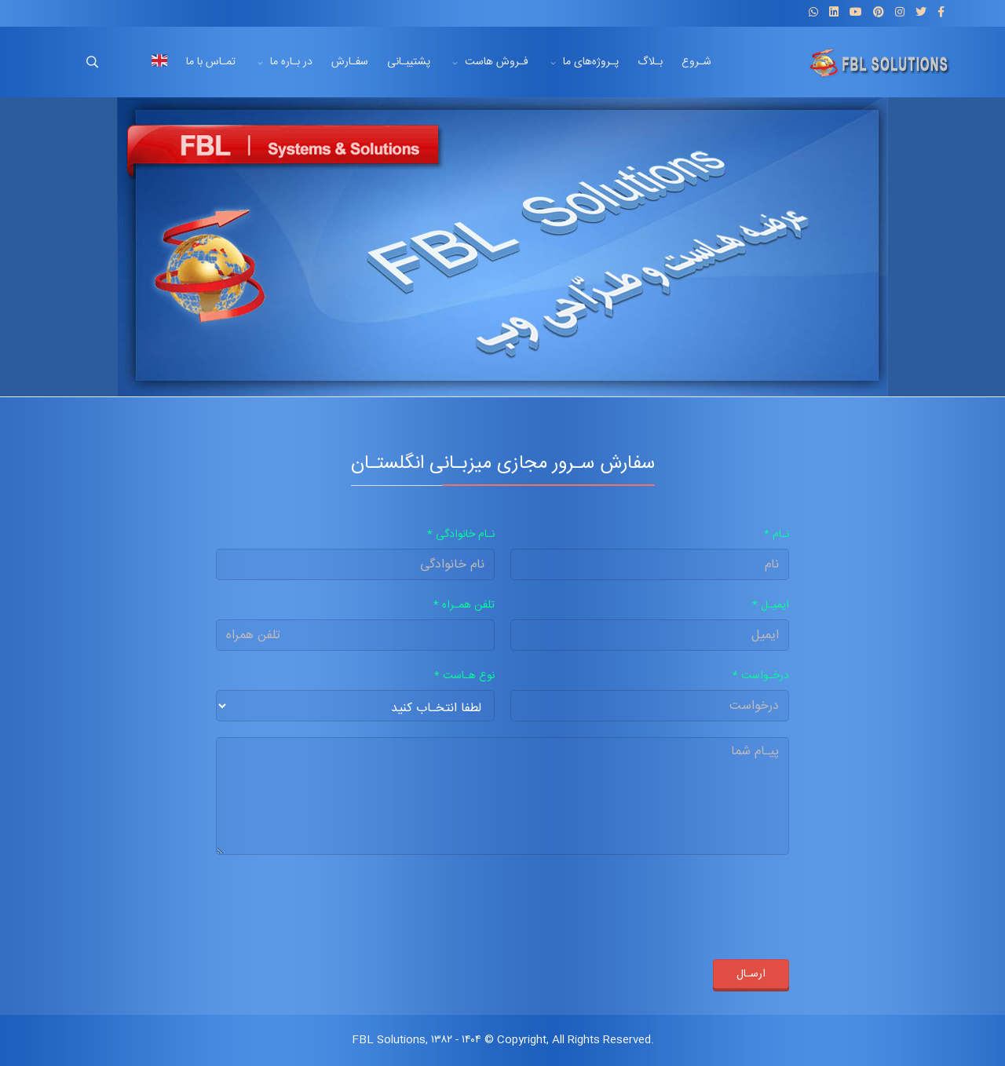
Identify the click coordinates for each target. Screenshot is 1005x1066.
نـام (776, 534)
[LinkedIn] (834, 13)
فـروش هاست (496, 62)
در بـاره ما (291, 62)
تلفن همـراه (464, 605)
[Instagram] (899, 13)
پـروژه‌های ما (591, 62)
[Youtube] (856, 13)
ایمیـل (770, 605)
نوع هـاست (464, 675)
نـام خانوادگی (461, 534)
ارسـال (751, 974)
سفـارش (349, 62)
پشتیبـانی (408, 62)
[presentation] (669, 901)
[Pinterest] (878, 13)
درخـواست (761, 675)
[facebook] (941, 13)
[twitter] (920, 13)
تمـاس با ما (211, 62)
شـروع (696, 62)
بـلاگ (650, 62)
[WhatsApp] (813, 13)
